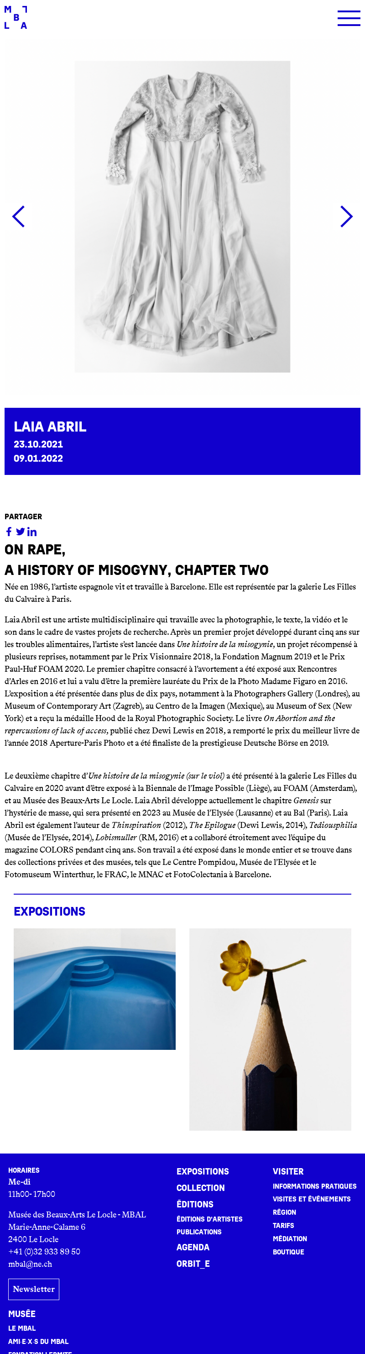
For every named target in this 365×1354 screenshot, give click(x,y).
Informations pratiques (315, 1186)
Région (284, 1212)
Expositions (203, 1172)
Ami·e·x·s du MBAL (38, 1342)
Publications (199, 1232)
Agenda (193, 1248)
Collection (201, 1188)
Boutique (288, 1252)
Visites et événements (312, 1199)
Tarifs (283, 1226)
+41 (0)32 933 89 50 (44, 1252)
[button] (18, 216)
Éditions (195, 1205)
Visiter (288, 1172)
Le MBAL (22, 1328)
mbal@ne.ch (30, 1264)
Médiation (290, 1239)
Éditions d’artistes (210, 1219)
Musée (22, 1314)
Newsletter (34, 1289)
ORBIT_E (193, 1264)
